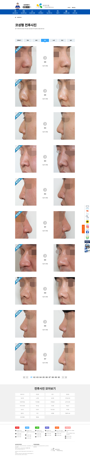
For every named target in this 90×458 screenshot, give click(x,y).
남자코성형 (67, 402)
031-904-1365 (59, 433)
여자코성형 (22, 405)
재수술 (37, 405)
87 (50, 377)
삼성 (36, 40)
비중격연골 (22, 402)
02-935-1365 (39, 433)
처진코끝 (53, 409)
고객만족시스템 (66, 13)
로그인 (69, 7)
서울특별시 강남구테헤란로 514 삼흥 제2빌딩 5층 (31, 432)
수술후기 (58, 13)
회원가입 (73, 7)
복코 (37, 413)
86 (47, 377)
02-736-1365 (49, 433)
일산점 (22, 398)
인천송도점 (67, 398)
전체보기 (19, 40)
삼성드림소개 (15, 13)
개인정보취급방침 (36, 444)
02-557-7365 (29, 436)
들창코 (22, 413)
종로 (45, 40)
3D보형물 (22, 417)
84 (40, 377)
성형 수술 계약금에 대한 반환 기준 (20, 449)
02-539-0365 (19, 433)
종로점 (67, 394)
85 (43, 377)
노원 (54, 40)
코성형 (52, 405)
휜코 (53, 394)
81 (31, 377)
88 (53, 377)
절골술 (37, 417)
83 (37, 377)
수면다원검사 (40, 13)
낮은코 (22, 409)
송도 (71, 40)
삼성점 (52, 398)
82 (34, 377)
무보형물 (37, 402)
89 (56, 377)
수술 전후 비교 (49, 13)
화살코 (67, 405)
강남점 (37, 394)
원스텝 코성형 (32, 13)
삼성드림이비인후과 (18, 444)
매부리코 (22, 394)
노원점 (37, 398)
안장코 (37, 409)
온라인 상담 (75, 13)
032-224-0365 (68, 436)
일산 (62, 40)
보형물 (52, 413)
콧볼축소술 (67, 413)
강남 (28, 40)
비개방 (67, 409)
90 (59, 377)
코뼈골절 (53, 402)
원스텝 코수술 (23, 13)
